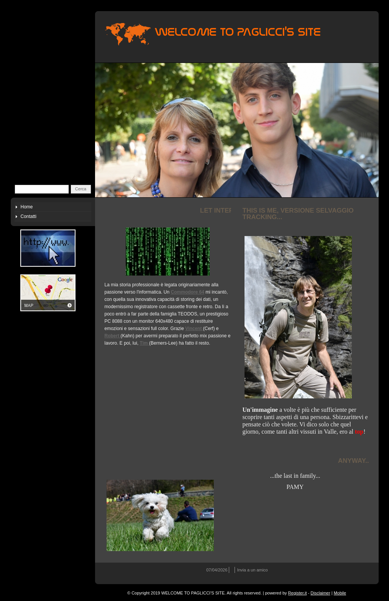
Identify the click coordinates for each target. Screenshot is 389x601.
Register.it (297, 593)
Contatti (28, 216)
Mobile (340, 593)
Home (27, 207)
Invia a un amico (252, 570)
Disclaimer (320, 593)
